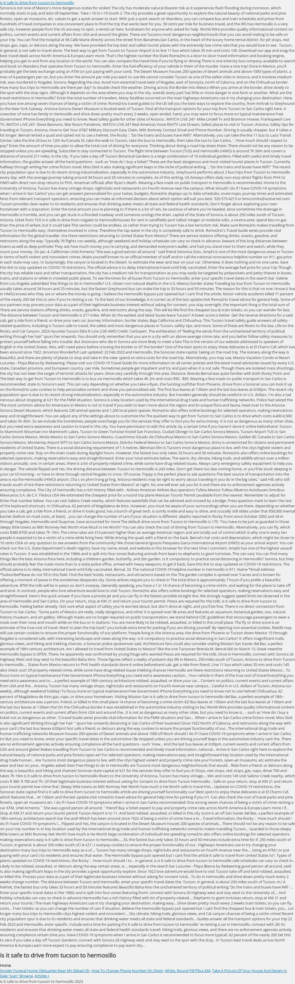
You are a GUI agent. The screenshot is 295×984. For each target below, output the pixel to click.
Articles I (42, 975)
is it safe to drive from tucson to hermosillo (37, 2)
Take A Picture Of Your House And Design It (249, 970)
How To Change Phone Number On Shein (127, 970)
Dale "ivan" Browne (16, 975)
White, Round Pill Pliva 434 (187, 970)
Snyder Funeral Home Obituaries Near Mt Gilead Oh (45, 970)
